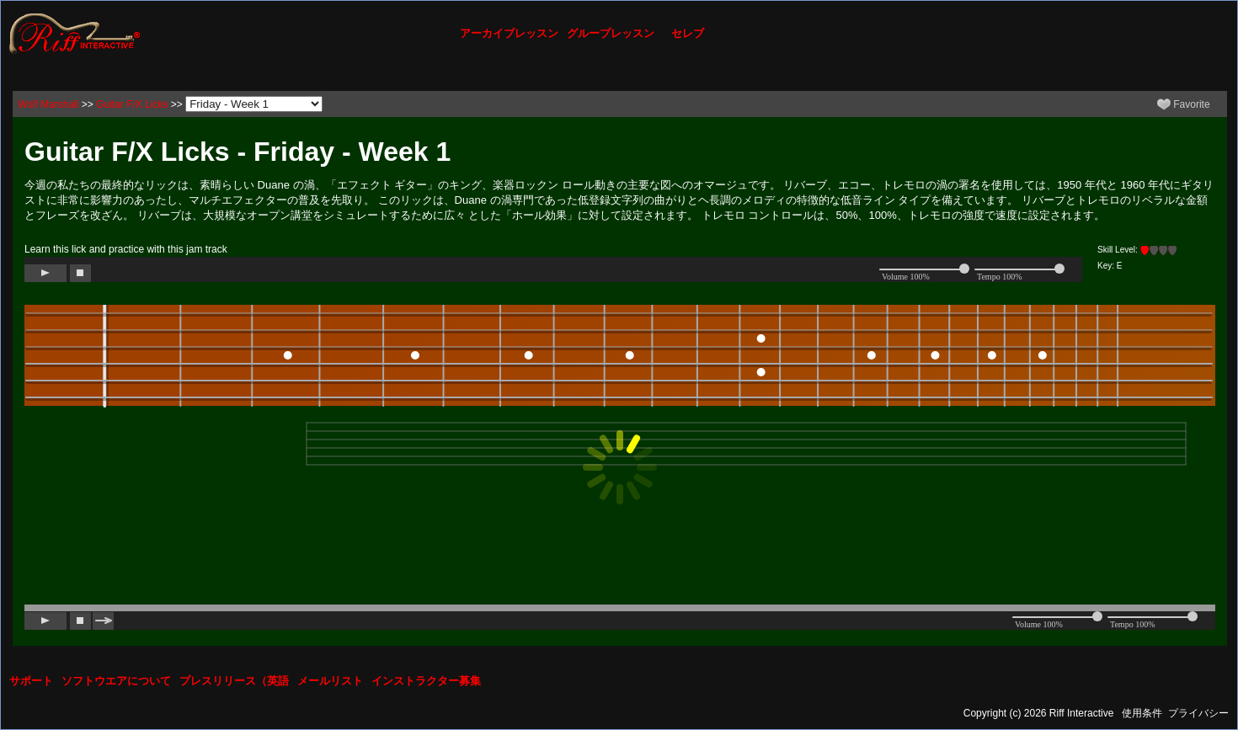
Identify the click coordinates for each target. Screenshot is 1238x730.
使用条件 (1142, 713)
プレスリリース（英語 (234, 680)
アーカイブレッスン (509, 33)
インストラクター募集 (426, 680)
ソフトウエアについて (116, 680)
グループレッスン (610, 33)
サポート (31, 680)
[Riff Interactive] (75, 33)
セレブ (687, 33)
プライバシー (1198, 713)
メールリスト (330, 680)
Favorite (1183, 104)
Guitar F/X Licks (132, 104)
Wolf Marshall (48, 104)
